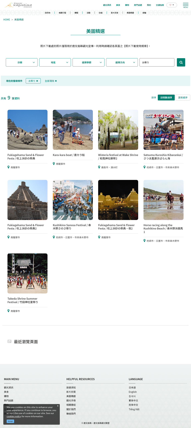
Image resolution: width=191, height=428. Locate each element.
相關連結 (71, 404)
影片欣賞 (114, 12)
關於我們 (71, 409)
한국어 (132, 396)
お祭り (33, 80)
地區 (53, 62)
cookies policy (14, 416)
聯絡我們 (71, 413)
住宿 (100, 12)
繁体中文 (133, 400)
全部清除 (51, 80)
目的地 (47, 12)
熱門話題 (8, 400)
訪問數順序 (166, 97)
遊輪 (144, 12)
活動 (88, 12)
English (133, 391)
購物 (6, 396)
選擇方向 (120, 62)
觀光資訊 (8, 387)
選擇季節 (86, 62)
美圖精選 (130, 12)
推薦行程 (62, 12)
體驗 (76, 12)
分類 (19, 62)
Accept (10, 421)
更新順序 (183, 97)
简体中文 (133, 404)
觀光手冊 (71, 400)
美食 (6, 391)
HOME (6, 19)
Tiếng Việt (134, 409)
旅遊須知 (71, 387)
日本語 (132, 387)
